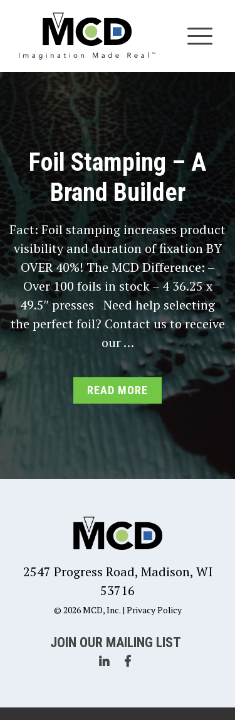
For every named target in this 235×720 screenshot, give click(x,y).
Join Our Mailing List (115, 642)
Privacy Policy (154, 610)
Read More (117, 390)
